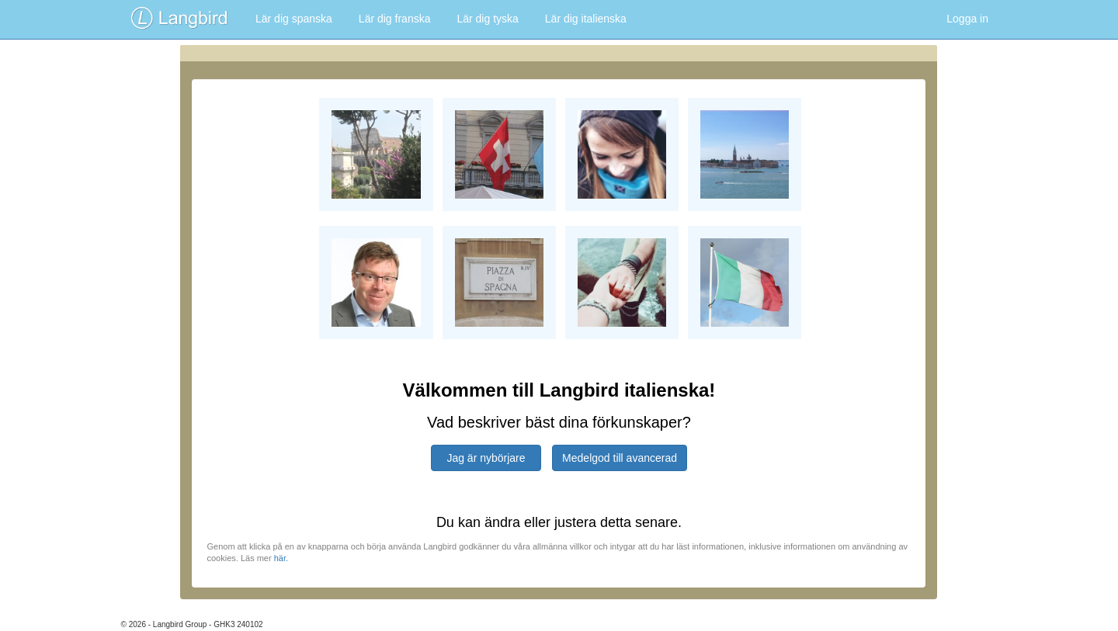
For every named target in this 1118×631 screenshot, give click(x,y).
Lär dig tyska (487, 18)
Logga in (967, 18)
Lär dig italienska (586, 18)
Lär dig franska (395, 18)
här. (281, 558)
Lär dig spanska (293, 18)
